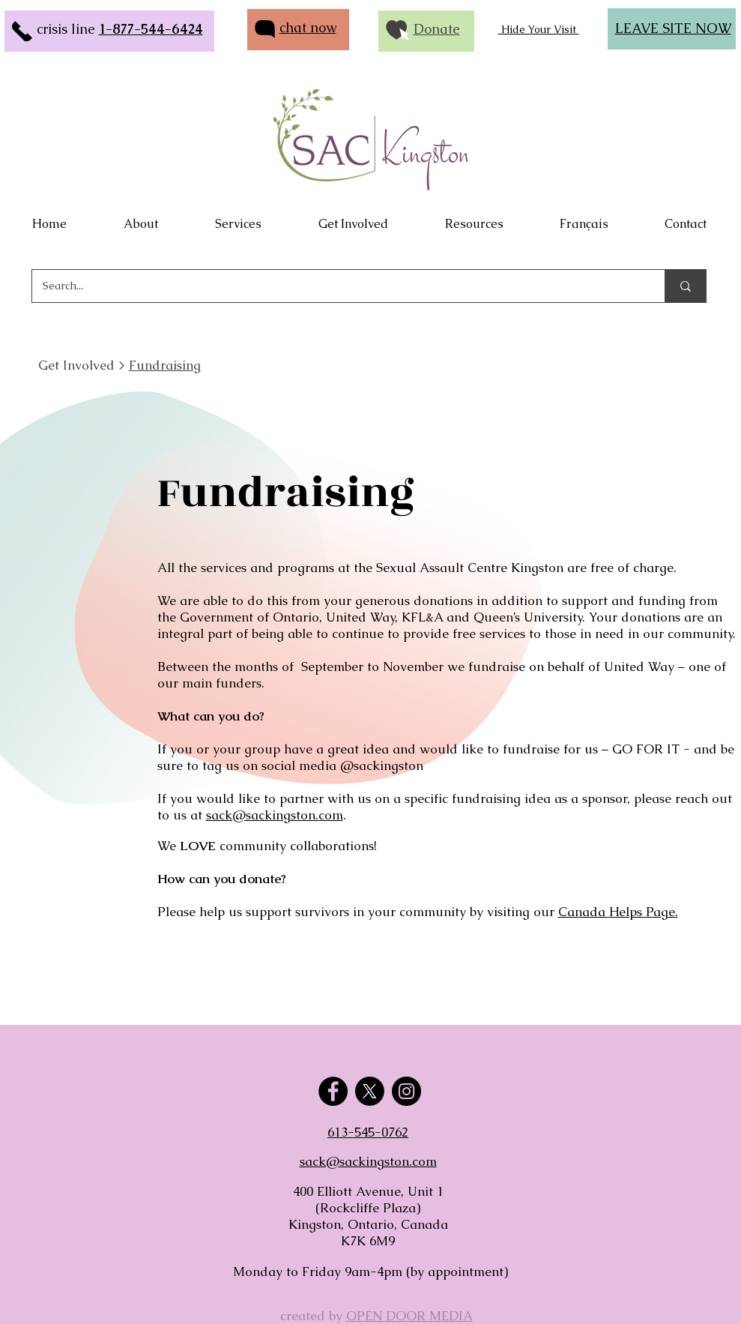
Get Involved (76, 365)
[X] (369, 1091)
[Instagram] (406, 1091)
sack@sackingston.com (274, 815)
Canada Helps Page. (618, 911)
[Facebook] (333, 1091)
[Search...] (338, 286)
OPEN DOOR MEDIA (409, 1316)
